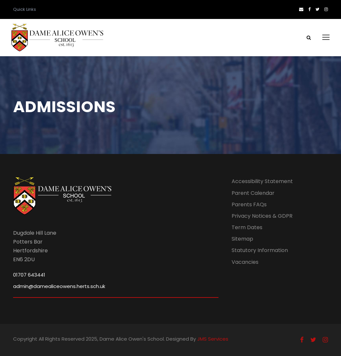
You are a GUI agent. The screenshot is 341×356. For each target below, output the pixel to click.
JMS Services (212, 338)
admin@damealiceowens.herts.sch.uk (59, 286)
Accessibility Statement (262, 181)
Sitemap (242, 239)
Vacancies (245, 262)
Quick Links (24, 9)
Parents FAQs (249, 204)
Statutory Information (260, 250)
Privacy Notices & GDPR (262, 216)
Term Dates (247, 227)
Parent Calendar (253, 193)
